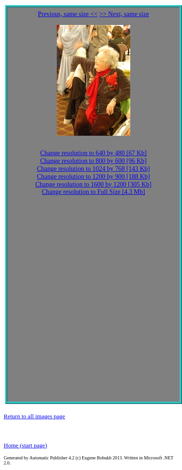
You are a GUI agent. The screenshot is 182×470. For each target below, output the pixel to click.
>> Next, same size (124, 14)
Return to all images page (34, 416)
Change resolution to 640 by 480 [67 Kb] (93, 153)
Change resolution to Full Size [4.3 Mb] (93, 191)
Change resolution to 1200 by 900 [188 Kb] (93, 176)
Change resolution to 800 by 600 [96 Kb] (93, 160)
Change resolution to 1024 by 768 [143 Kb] (93, 168)
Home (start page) (25, 445)
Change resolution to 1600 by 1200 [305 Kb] (93, 184)
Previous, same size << (67, 14)
